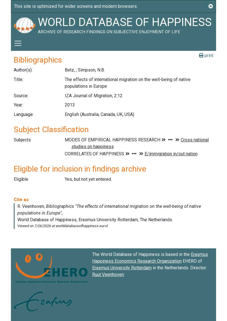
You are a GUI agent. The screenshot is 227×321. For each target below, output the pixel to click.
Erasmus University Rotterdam (122, 267)
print (206, 55)
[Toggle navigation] (18, 43)
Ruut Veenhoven (108, 274)
